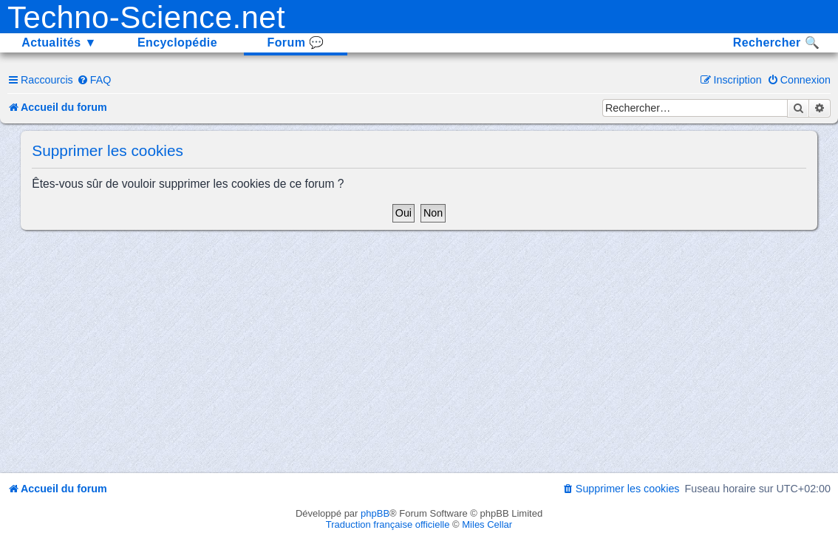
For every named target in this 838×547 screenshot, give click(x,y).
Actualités (59, 42)
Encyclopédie (177, 42)
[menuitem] (94, 80)
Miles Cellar (487, 524)
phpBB (375, 513)
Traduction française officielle (388, 524)
